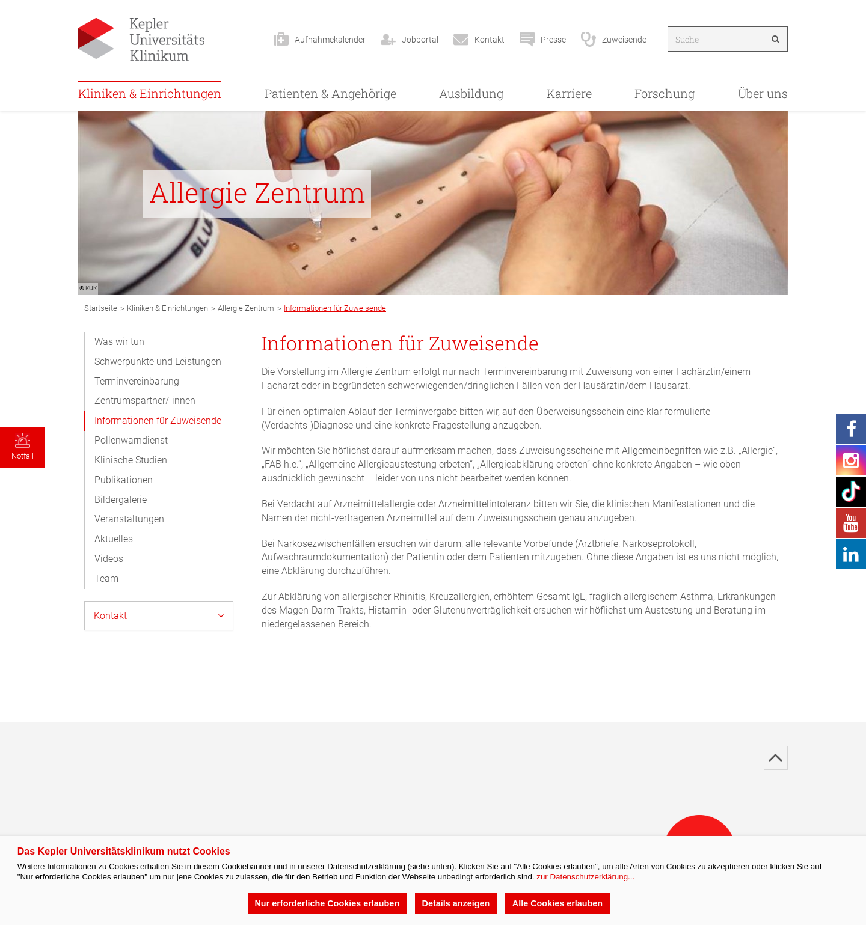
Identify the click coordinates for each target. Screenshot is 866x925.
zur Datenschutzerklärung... (585, 876)
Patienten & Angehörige (330, 93)
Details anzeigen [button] (456, 903)
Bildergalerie (120, 499)
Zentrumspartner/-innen (144, 400)
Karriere (569, 93)
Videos (108, 558)
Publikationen (123, 480)
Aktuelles (113, 539)
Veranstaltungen (129, 519)
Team (106, 578)
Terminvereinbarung (136, 381)
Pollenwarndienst (131, 440)
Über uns (763, 93)
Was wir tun (119, 341)
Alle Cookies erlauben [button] (557, 903)
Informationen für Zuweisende (157, 420)
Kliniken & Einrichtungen (149, 93)
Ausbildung (471, 93)
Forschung (664, 93)
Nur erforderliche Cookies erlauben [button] (326, 903)
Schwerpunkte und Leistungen (157, 361)
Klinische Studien (130, 460)
